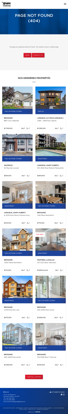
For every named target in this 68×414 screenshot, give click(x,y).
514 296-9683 (11, 399)
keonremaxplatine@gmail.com (16, 401)
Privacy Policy (23, 409)
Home (27, 55)
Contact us (38, 55)
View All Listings (34, 377)
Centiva (37, 411)
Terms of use (32, 409)
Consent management (42, 409)
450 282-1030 (10, 398)
